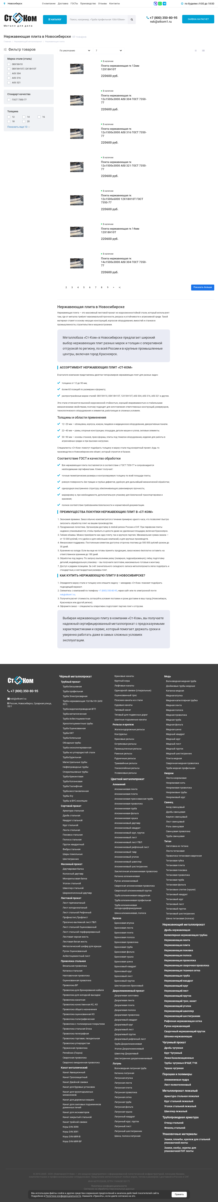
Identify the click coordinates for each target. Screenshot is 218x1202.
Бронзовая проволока (126, 942)
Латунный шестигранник (128, 1131)
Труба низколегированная (77, 747)
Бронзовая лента (123, 927)
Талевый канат (122, 710)
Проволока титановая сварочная (184, 855)
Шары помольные (73, 854)
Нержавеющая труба (177, 975)
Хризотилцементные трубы (78, 723)
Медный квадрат (175, 734)
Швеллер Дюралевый (126, 1053)
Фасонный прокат (71, 864)
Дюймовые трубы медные (180, 686)
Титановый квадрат (177, 894)
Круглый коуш (122, 680)
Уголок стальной (72, 883)
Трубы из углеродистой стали (79, 752)
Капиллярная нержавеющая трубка (185, 935)
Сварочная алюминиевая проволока (134, 885)
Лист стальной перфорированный (81, 932)
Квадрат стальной (73, 820)
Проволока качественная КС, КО (80, 1004)
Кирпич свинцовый (176, 816)
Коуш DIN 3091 (70, 1131)
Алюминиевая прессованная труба (133, 798)
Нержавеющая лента (177, 940)
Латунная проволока (125, 1092)
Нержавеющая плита (177, 945)
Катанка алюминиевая (127, 876)
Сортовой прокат (71, 805)
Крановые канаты (124, 676)
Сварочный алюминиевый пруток (133, 890)
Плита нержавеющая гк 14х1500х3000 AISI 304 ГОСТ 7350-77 (124, 262)
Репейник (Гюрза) (73, 1052)
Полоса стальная (72, 839)
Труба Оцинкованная (74, 728)
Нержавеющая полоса (177, 955)
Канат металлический (74, 1067)
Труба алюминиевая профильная (132, 900)
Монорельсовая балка (75, 878)
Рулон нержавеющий (177, 1026)
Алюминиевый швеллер (128, 861)
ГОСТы (74, 3)
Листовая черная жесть (75, 936)
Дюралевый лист (124, 1029)
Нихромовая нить (175, 782)
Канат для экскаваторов (76, 1112)
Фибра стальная (71, 849)
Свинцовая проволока (178, 831)
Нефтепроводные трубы (75, 767)
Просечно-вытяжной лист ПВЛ (79, 922)
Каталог (54, 19)
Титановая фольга (176, 884)
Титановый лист (175, 904)
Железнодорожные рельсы (129, 729)
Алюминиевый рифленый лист (131, 847)
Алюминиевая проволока (128, 803)
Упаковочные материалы (179, 1134)
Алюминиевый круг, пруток (129, 832)
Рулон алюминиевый (126, 881)
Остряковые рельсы (125, 743)
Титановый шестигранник (180, 913)
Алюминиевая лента (125, 789)
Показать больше (202, 287)
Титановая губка (175, 860)
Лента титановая (175, 851)
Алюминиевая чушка (126, 818)
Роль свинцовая (175, 826)
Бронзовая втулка (124, 923)
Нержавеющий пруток (177, 995)
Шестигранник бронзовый (128, 985)
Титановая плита (175, 865)
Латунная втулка (123, 1078)
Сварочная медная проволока (182, 763)
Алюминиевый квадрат (127, 828)
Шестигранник (71, 859)
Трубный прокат (70, 681)
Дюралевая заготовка (126, 995)
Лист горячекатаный (74, 902)
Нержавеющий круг (176, 985)
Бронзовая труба (123, 947)
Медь (167, 676)
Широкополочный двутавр (77, 893)
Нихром (169, 773)
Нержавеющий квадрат (178, 980)
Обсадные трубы (72, 742)
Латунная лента (123, 1082)
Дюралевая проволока (126, 1015)
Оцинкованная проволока (77, 980)
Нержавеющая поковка (178, 950)
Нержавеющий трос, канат (180, 1001)
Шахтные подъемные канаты (130, 719)
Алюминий (119, 784)
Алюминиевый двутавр (127, 823)
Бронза (117, 918)
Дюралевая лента (124, 1000)
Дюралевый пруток (125, 1034)
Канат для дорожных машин (78, 1099)
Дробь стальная (71, 815)
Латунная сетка (122, 1097)
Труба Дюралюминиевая (128, 1043)
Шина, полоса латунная (127, 1136)
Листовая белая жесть (75, 941)
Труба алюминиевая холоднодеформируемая (128, 907)
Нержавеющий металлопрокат (183, 924)
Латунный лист (122, 1126)
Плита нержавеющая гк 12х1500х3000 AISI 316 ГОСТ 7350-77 (124, 132)
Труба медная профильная (180, 768)
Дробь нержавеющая (177, 930)
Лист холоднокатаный (75, 907)
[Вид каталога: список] (203, 50)
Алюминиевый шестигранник (131, 866)
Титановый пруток (176, 908)
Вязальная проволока (75, 966)
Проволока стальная (73, 961)
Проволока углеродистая (76, 1043)
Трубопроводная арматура (180, 1117)
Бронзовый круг (123, 971)
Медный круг (173, 739)
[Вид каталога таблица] (210, 50)
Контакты (114, 3)
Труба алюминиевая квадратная (132, 895)
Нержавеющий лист (176, 990)
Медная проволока (176, 715)
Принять (179, 1194)
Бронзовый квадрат (125, 966)
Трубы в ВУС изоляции (75, 800)
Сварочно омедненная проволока (81, 1062)
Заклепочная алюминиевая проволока (135, 871)
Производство (88, 3)
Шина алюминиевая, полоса (130, 913)
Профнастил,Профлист (75, 917)
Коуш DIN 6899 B (71, 1136)
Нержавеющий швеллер (179, 1011)
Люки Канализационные (179, 1057)
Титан (167, 841)
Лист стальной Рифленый (77, 912)
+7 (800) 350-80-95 (108, 590)
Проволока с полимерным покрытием (84, 1024)
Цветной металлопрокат (127, 779)
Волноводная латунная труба (130, 1068)
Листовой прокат (71, 898)
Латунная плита (123, 1087)
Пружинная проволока (75, 1048)
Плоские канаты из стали (128, 700)
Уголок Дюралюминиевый (129, 1048)
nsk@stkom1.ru (161, 21)
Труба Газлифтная (72, 786)
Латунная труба (122, 1102)
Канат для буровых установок (79, 1087)
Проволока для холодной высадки (81, 995)
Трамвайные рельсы (125, 763)
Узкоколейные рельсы (127, 768)
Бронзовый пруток (124, 980)
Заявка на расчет (198, 19)
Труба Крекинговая (73, 776)
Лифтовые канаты (124, 685)
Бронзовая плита (123, 932)
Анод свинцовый (175, 807)
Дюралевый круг (123, 1024)
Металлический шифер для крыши (82, 946)
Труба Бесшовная (72, 686)
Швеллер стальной (73, 888)
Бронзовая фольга (124, 951)
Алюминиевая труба (125, 808)
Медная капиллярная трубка (182, 700)
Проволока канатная (74, 999)
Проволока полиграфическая (79, 1019)
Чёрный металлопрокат (75, 676)
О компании (49, 3)
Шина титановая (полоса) (180, 918)
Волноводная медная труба (181, 681)
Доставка (63, 3)
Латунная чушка (123, 1111)
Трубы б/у (68, 796)
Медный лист (173, 743)
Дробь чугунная (173, 1047)
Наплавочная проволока (76, 975)
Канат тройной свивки (75, 1122)
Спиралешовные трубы (75, 771)
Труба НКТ (68, 733)
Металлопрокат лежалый (180, 1090)
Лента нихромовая (176, 778)
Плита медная (174, 758)
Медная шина (173, 729)
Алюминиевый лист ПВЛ (128, 842)
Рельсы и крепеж (123, 724)
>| (119, 287)
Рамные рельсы (123, 753)
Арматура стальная (73, 810)
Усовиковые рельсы (125, 773)
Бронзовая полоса (124, 937)
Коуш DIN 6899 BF (72, 1141)
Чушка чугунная (174, 1068)
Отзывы (102, 3)
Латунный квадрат (124, 1116)
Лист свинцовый (175, 821)
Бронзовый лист (123, 976)
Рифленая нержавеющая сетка (183, 1021)
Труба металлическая (75, 713)
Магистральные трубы (75, 762)
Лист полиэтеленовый (177, 1084)
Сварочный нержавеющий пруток (184, 1031)
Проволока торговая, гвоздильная (81, 1038)
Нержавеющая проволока (180, 960)
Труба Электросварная (75, 696)
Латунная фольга (123, 1107)
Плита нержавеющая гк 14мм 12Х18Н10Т (120, 230)
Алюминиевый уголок (126, 856)
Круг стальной (70, 825)
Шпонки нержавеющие (178, 1036)
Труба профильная (73, 691)
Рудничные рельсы (125, 758)
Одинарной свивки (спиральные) (132, 690)
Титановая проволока (178, 875)
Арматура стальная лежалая (181, 1096)
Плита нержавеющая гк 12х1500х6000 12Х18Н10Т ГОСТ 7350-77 (122, 199)
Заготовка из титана (177, 846)
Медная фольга (174, 724)
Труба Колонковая (72, 781)
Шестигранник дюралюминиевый (133, 1058)
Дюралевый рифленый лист (130, 1039)
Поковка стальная (73, 834)
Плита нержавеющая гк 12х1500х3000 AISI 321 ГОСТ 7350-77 (124, 165)
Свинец (168, 802)
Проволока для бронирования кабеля (83, 990)
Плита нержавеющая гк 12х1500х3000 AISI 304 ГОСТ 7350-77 (124, 99)
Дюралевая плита (124, 1005)
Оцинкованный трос (125, 695)
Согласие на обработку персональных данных (109, 1188)
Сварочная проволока (75, 1057)
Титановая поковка (176, 870)
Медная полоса (174, 710)
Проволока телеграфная (76, 1033)
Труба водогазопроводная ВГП (79, 709)
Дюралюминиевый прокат (128, 990)
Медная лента (174, 705)
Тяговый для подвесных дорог (131, 714)
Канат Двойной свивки (75, 1082)
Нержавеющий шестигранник (182, 1016)
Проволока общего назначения (80, 1009)
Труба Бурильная (72, 757)
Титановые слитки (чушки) (181, 889)
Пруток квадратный (73, 844)
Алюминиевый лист (125, 837)
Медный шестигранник (179, 753)
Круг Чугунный (173, 1052)
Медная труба (173, 719)
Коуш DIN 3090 (70, 1126)
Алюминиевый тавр (125, 852)
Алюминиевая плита (126, 794)
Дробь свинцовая (175, 812)
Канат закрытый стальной (77, 1117)
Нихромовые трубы (176, 792)
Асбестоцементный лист (76, 956)
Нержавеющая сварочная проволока (186, 965)
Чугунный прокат (174, 1042)
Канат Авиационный (74, 1072)
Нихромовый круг (175, 797)
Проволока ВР (70, 985)
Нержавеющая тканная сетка (182, 970)
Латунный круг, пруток (126, 1121)
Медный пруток (174, 748)
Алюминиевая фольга (126, 813)
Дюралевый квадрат (125, 1019)
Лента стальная (71, 830)
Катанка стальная (72, 970)
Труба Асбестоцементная (76, 718)
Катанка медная (175, 690)
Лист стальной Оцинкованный (80, 927)
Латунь (117, 1063)
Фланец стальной (174, 1127)
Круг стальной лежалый (178, 1101)
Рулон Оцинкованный (75, 951)
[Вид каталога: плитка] (195, 50)
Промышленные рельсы (128, 748)
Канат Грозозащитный (75, 1077)
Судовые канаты (123, 705)
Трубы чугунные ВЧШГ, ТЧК (180, 1063)
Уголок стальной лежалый (180, 1106)
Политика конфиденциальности (109, 1186)
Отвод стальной (173, 1122)
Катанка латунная (124, 1073)
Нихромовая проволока (179, 787)
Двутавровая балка (73, 869)
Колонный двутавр (73, 873)
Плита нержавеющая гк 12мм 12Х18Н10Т (120, 67)
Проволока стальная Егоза (77, 1028)
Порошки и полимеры (177, 1074)
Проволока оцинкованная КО (79, 1014)
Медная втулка (174, 695)
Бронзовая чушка (123, 956)
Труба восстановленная (76, 791)
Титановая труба (175, 879)
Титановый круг (174, 899)
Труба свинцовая (175, 836)
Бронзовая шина (123, 961)
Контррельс (120, 734)
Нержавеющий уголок (177, 1006)
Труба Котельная (72, 738)
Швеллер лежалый (175, 1111)
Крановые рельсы (124, 739)
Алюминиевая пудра (176, 1079)
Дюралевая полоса (125, 1010)
